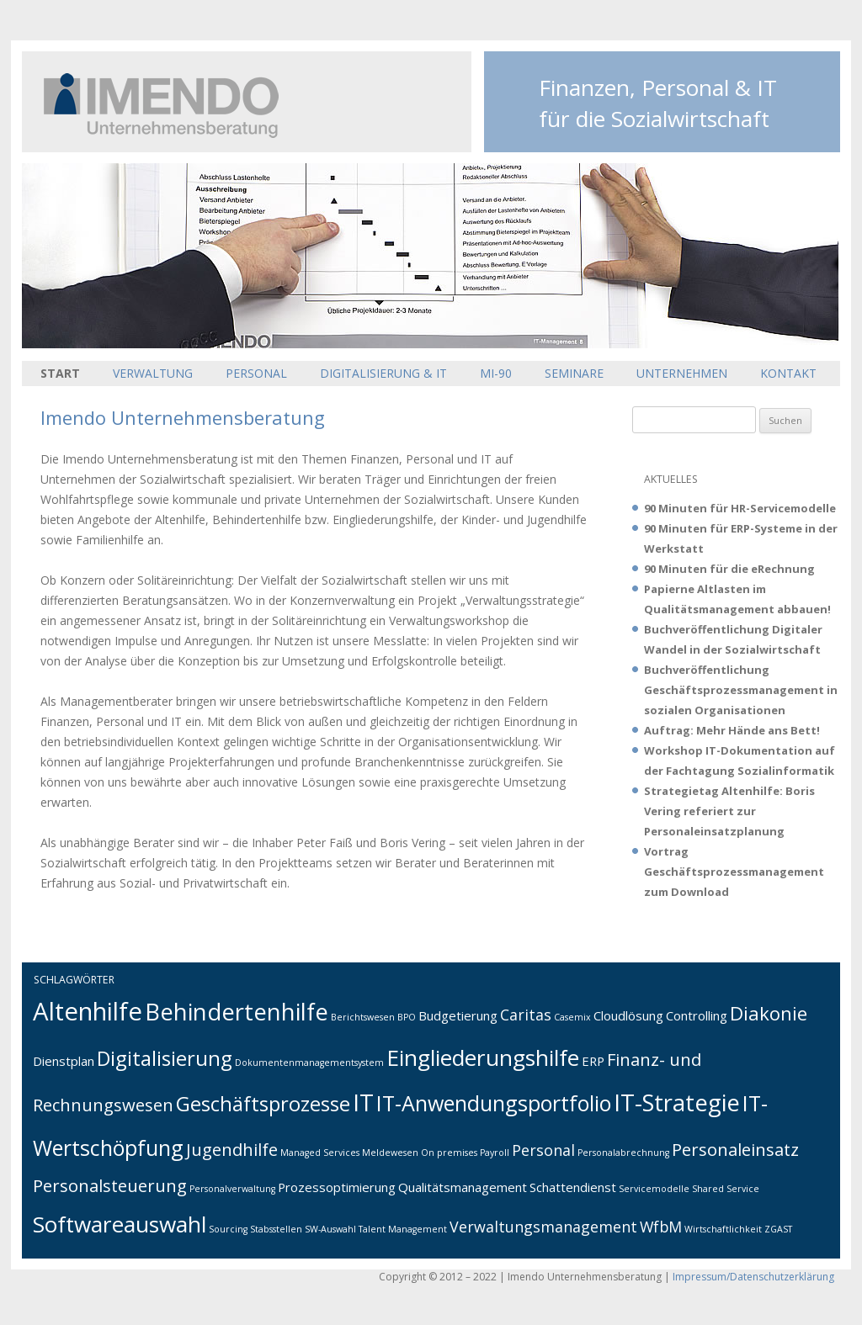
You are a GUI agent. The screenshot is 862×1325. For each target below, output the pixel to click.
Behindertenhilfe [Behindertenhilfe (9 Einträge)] (236, 1011)
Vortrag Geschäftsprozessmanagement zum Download (734, 871)
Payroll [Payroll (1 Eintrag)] (494, 1152)
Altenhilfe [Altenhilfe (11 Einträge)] (87, 1011)
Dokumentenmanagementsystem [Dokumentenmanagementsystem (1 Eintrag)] (309, 1062)
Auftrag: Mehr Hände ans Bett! (732, 730)
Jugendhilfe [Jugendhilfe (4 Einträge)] (232, 1149)
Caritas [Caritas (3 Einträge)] (525, 1014)
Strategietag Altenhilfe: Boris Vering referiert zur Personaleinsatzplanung (729, 811)
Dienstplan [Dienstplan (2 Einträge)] (63, 1060)
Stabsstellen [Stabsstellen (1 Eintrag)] (276, 1229)
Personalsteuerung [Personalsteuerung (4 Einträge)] (110, 1185)
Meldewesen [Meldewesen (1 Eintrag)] (390, 1152)
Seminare (574, 373)
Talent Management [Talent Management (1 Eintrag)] (403, 1229)
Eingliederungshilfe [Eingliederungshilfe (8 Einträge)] (482, 1057)
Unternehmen (681, 373)
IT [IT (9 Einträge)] (363, 1102)
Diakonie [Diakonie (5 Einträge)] (768, 1013)
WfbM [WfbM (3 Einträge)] (661, 1226)
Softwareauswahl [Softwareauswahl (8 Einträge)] (119, 1224)
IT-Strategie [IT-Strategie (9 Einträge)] (677, 1102)
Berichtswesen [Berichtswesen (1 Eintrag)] (363, 1017)
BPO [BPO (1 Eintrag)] (406, 1017)
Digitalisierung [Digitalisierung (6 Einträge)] (164, 1058)
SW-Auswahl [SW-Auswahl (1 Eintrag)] (330, 1229)
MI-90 (496, 373)
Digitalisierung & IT (383, 373)
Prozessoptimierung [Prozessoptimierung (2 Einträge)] (337, 1187)
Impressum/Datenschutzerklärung (753, 1276)
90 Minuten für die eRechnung (729, 568)
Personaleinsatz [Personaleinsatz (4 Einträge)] (735, 1149)
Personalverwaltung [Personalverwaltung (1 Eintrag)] (232, 1189)
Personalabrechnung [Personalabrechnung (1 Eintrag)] (623, 1152)
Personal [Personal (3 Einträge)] (543, 1150)
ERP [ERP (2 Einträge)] (593, 1060)
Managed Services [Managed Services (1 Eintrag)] (319, 1152)
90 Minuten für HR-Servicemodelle (740, 508)
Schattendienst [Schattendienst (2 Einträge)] (572, 1187)
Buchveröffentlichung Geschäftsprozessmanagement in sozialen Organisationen (741, 690)
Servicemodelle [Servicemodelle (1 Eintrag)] (654, 1189)
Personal (256, 373)
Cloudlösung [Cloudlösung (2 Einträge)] (628, 1015)
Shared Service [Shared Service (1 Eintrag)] (725, 1189)
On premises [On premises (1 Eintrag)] (449, 1152)
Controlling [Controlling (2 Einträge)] (696, 1015)
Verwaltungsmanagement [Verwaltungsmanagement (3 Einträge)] (543, 1226)
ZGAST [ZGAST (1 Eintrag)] (778, 1229)
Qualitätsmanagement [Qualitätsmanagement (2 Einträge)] (462, 1187)
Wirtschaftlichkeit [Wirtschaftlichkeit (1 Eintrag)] (723, 1229)
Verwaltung (153, 373)
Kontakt (788, 373)
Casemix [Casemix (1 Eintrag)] (572, 1017)
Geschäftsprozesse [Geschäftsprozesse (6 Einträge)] (263, 1103)
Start (60, 373)
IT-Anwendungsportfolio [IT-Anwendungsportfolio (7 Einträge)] (493, 1103)
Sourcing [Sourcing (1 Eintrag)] (228, 1229)
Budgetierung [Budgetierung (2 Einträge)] (458, 1015)
